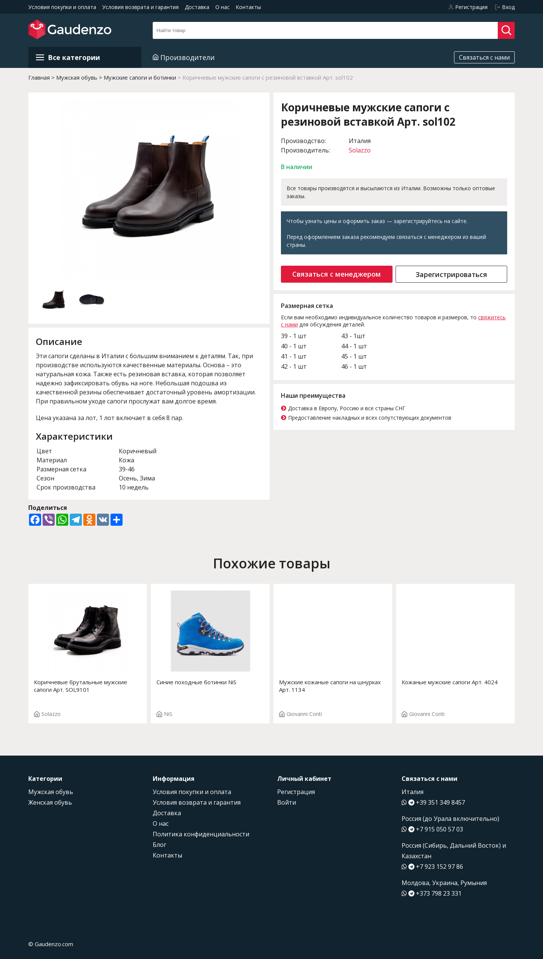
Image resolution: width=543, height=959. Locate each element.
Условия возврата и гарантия (140, 7)
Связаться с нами (484, 57)
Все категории (68, 57)
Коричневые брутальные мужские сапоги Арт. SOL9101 (80, 685)
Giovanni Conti (300, 713)
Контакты (248, 7)
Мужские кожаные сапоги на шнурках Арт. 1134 (330, 685)
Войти (286, 802)
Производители (184, 57)
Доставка (197, 7)
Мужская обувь (50, 792)
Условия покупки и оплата (62, 7)
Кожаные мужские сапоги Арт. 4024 (450, 682)
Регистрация (296, 792)
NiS (164, 713)
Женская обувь (50, 802)
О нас (222, 7)
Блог (159, 844)
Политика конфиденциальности (201, 834)
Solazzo (360, 150)
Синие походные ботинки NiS (196, 682)
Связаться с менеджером (336, 274)
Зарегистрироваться (451, 274)
